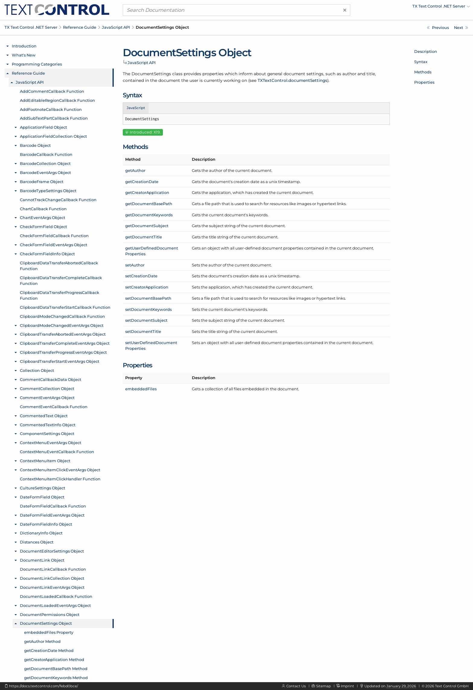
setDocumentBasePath (148, 298)
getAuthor (135, 170)
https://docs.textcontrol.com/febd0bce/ (43, 686)
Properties (424, 82)
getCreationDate (141, 181)
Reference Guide (79, 27)
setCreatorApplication (146, 287)
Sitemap (323, 686)
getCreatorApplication (147, 192)
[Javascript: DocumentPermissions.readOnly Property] (438, 27)
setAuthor (134, 265)
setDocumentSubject (146, 320)
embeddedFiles (141, 388)
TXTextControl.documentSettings (292, 80)
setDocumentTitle (143, 331)
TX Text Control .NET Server (31, 27)
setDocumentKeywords (148, 309)
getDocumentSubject (146, 225)
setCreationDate (141, 275)
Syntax (420, 61)
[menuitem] (417, 7)
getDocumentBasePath (148, 203)
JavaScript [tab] (136, 108)
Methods (422, 71)
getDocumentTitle (143, 236)
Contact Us (296, 686)
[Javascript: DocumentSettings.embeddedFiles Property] (461, 27)
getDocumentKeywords (149, 214)
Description (425, 51)
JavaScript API (116, 27)
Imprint (347, 686)
